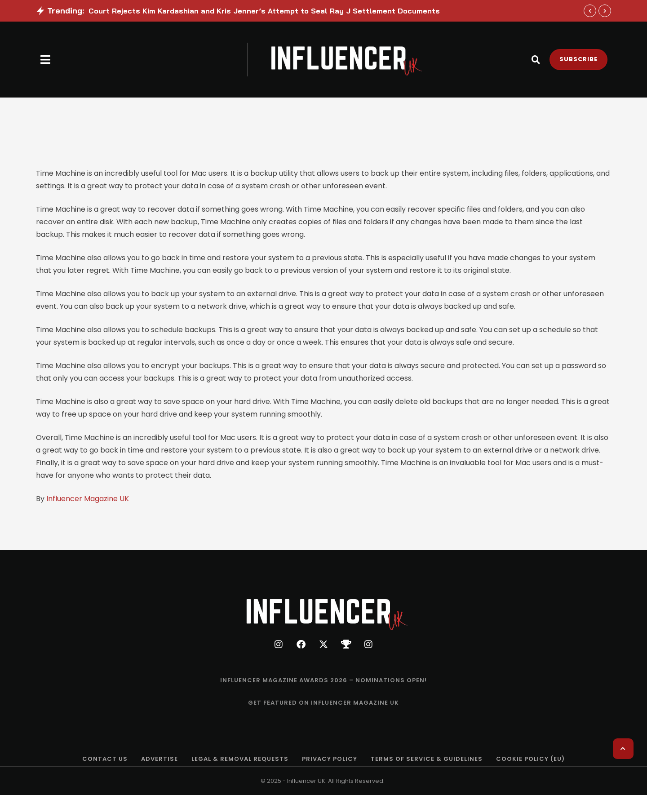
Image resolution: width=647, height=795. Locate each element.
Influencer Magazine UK (87, 498)
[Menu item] (323, 680)
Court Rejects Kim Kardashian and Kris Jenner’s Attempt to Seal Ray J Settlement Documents (264, 10)
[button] (45, 59)
